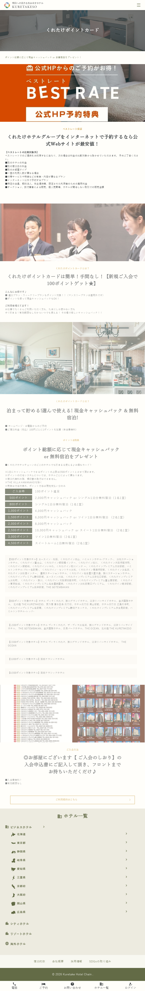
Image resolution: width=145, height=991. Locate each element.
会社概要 (58, 961)
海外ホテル (15, 944)
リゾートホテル (18, 934)
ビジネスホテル (26, 827)
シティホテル (17, 924)
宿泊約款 (39, 961)
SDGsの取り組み (100, 961)
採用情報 (76, 961)
